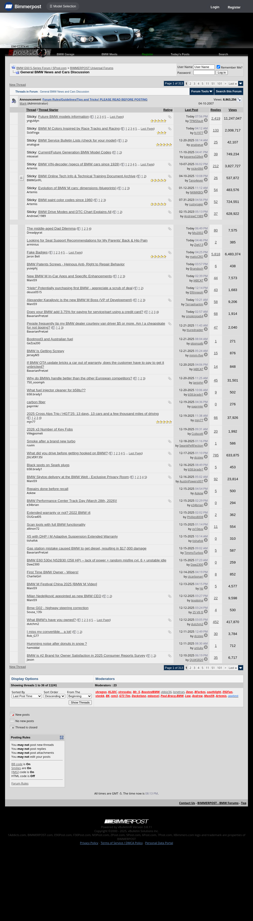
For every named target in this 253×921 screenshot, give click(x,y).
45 (216, 380)
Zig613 (198, 245)
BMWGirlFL (34, 180)
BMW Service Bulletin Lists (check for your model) (77, 140)
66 (216, 418)
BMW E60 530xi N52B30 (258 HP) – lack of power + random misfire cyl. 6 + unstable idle (96, 560)
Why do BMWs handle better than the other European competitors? (79, 378)
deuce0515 (34, 292)
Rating (167, 109)
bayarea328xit (193, 156)
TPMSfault (196, 121)
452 (216, 622)
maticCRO (196, 256)
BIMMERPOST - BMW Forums (217, 803)
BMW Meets (109, 54)
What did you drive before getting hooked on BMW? (67, 453)
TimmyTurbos (194, 553)
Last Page (116, 117)
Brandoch (196, 268)
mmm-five (196, 355)
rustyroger (196, 204)
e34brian (33, 505)
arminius (33, 244)
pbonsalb (197, 343)
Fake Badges (37, 252)
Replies (216, 109)
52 (216, 202)
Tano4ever (196, 180)
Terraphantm (194, 304)
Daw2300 (33, 564)
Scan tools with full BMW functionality (56, 525)
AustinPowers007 (191, 481)
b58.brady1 (34, 394)
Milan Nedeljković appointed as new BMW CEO (64, 596)
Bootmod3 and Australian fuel (50, 339)
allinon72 (33, 528)
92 (216, 479)
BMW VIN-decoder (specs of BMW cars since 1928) (79, 164)
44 (216, 278)
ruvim (31, 445)
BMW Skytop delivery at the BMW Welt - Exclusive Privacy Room (78, 477)
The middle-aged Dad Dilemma (51, 228)
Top (243, 803)
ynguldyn (33, 121)
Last (233, 83)
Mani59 (32, 280)
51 (213, 83)
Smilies (16, 768)
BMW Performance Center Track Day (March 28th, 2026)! (72, 501)
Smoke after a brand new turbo (51, 441)
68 (216, 314)
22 (216, 598)
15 (216, 353)
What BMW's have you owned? (51, 620)
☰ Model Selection (63, 6)
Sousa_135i (34, 612)
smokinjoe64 (194, 316)
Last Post (191, 109)
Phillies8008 (195, 517)
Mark (23, 103)
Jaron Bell (33, 256)
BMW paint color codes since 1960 (65, 200)
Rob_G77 (33, 636)
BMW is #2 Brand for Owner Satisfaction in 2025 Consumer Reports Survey (86, 655)
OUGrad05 (34, 517)
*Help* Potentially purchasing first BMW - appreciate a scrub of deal (80, 288)
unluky (198, 648)
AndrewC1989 (36, 216)
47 (216, 327)
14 (216, 367)
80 (216, 230)
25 (216, 142)
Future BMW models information (63, 117)
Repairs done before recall (47, 489)
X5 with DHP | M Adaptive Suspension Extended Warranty (72, 536)
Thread (31, 109)
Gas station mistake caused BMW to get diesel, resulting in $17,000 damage (86, 548)
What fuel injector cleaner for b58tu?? (56, 390)
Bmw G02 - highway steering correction (58, 608)
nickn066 (197, 168)
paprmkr (33, 406)
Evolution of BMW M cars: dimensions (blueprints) (77, 188)
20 (216, 431)
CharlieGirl (34, 576)
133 (216, 130)
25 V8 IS (198, 612)
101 (219, 83)
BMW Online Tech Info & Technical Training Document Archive (87, 176)
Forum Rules (19, 783)
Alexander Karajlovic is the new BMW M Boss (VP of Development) (79, 300)
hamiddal (33, 648)
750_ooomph (36, 382)
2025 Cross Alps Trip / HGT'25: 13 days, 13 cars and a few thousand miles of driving (93, 414)
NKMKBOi (196, 192)
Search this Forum (229, 91)
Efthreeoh (196, 292)
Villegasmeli (35, 433)
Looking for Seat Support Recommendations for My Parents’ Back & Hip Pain (87, 240)
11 (207, 83)
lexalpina (197, 600)
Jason (30, 659)
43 (216, 290)
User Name (185, 67)
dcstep (198, 457)
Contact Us (187, 803)
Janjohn (198, 382)
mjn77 (31, 422)
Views (233, 109)
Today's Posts (180, 54)
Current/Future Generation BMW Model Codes (74, 152)
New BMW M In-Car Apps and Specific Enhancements (69, 276)
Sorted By (18, 692)
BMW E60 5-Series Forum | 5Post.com (41, 68)
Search (223, 54)
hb (201, 588)
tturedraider (194, 330)
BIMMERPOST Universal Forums (91, 68)
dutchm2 (33, 624)
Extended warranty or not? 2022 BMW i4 (58, 513)
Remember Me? (229, 67)
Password (184, 73)
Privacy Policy (89, 843)
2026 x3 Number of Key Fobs (50, 429)
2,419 (215, 118)
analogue (33, 144)
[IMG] (15, 772)
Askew (31, 493)
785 (216, 455)
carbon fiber (36, 402)
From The (73, 692)
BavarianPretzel (37, 316)
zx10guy (197, 529)
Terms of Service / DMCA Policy (122, 843)
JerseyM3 (33, 355)
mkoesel (32, 156)
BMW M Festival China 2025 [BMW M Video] (62, 584)
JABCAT (198, 280)
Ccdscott (197, 433)
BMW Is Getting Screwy (45, 351)
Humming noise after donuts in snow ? (57, 644)
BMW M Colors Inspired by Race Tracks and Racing (79, 128)
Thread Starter (48, 109)
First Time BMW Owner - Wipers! (52, 572)
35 (216, 658)
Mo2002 (197, 233)
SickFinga (33, 132)
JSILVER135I (34, 457)
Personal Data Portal (159, 843)
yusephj (32, 268)
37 (216, 214)
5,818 (215, 254)
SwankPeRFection (191, 445)
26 (216, 178)
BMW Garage (65, 54)
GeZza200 (33, 343)
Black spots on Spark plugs (48, 465)
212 (216, 166)
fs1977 (198, 133)
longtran (179, 692)
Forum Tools (200, 91)
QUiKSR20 (196, 660)
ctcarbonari (195, 576)
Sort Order (51, 692)
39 (216, 154)
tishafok (32, 540)
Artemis (32, 168)
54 (216, 190)
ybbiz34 (166, 692)
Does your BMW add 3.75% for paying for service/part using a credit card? (85, 312)
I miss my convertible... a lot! (49, 632)
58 (216, 302)
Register (234, 7)
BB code (17, 764)
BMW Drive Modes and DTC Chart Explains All (74, 212)
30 (216, 634)
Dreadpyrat (34, 232)
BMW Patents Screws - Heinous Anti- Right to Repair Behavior (76, 264)
